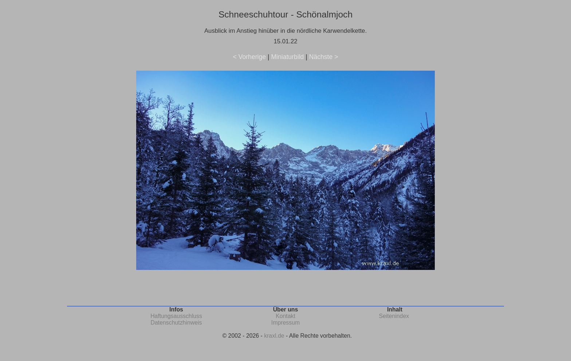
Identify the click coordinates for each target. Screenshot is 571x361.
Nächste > (323, 56)
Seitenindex (394, 316)
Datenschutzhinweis (176, 322)
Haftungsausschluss (176, 316)
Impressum (285, 322)
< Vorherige (249, 56)
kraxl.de (274, 336)
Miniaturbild (287, 56)
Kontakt (285, 316)
